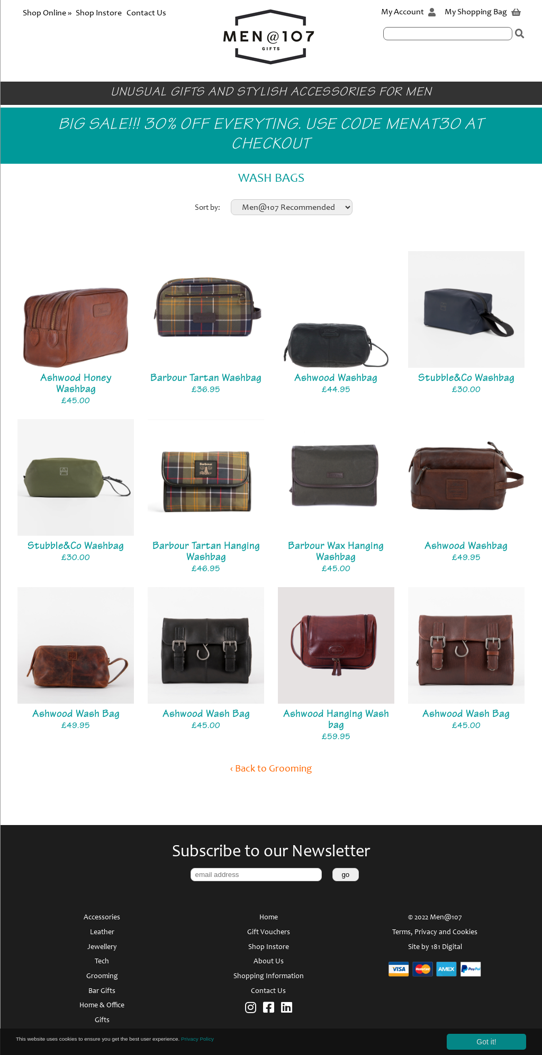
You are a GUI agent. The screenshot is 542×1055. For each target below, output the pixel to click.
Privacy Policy (272, 1041)
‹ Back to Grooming (271, 769)
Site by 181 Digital (435, 947)
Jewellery (102, 947)
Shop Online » (48, 13)
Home (268, 917)
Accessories (102, 917)
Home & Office (101, 1005)
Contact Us (146, 13)
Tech (102, 961)
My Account (408, 12)
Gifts (102, 1020)
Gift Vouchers (268, 932)
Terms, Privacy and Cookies (434, 932)
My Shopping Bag (483, 12)
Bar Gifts (101, 991)
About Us (269, 961)
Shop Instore (99, 13)
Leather (102, 932)
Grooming (102, 976)
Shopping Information (268, 976)
